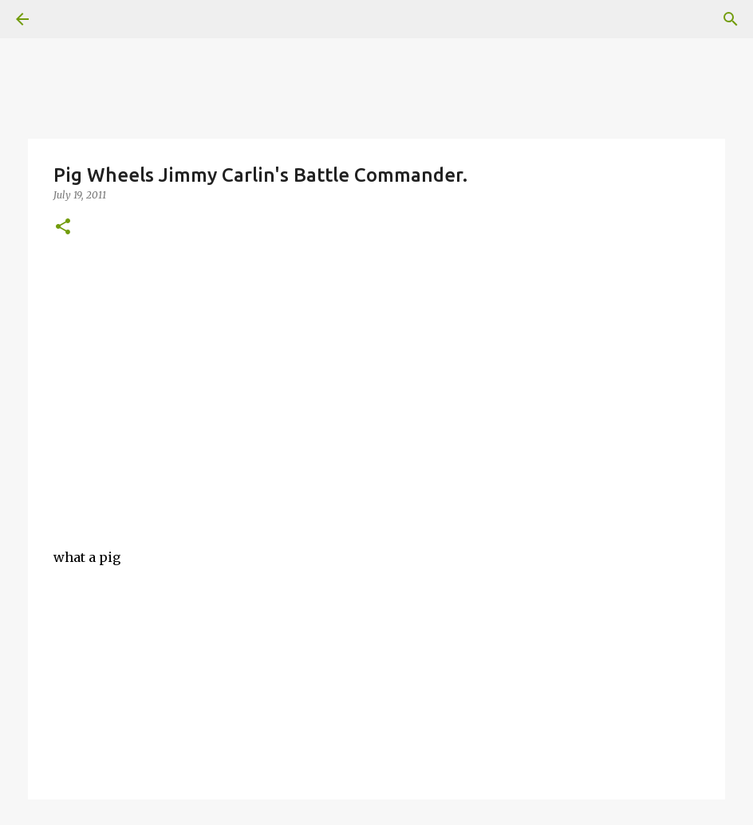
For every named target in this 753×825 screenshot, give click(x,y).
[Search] (730, 19)
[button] (63, 227)
